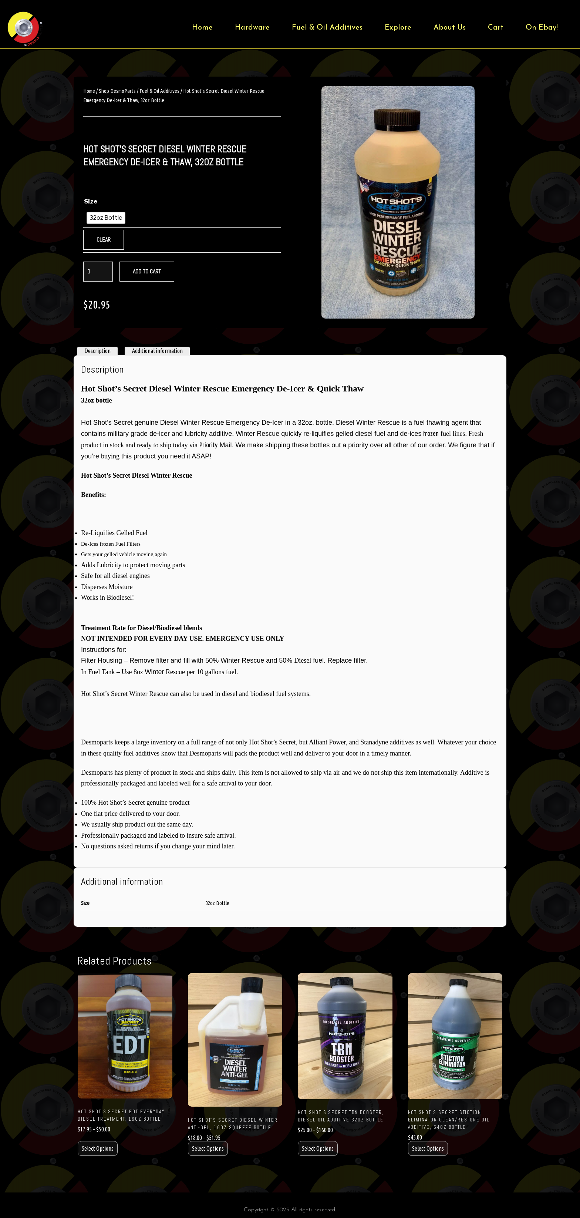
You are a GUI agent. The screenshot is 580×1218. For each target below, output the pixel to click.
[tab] (97, 351)
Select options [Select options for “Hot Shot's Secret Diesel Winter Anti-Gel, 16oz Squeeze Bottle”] (208, 1148)
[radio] (106, 217)
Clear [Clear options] (104, 239)
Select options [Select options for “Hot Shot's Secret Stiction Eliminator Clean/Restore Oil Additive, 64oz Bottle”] (428, 1148)
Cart (495, 27)
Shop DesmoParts (117, 91)
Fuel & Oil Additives (327, 27)
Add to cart (147, 271)
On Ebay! (542, 27)
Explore (398, 27)
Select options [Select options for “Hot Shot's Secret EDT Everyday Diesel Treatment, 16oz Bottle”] (98, 1148)
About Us (450, 27)
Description (97, 350)
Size (90, 201)
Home (202, 27)
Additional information (157, 350)
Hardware (252, 27)
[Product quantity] (98, 272)
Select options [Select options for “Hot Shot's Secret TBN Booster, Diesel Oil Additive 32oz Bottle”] (318, 1148)
